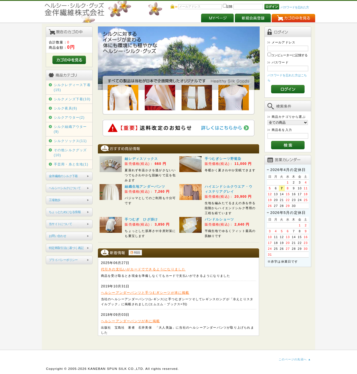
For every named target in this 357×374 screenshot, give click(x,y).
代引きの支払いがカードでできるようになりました (143, 269)
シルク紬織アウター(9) (70, 129)
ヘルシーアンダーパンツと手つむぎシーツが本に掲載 (145, 293)
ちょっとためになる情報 (65, 212)
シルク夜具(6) (65, 108)
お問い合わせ (57, 236)
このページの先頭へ (293, 359)
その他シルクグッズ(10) (70, 152)
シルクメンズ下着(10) (72, 99)
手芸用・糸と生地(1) (71, 164)
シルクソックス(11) (70, 141)
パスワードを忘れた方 (295, 7)
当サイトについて (60, 224)
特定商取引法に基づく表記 (66, 248)
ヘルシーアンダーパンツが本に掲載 (130, 321)
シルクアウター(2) (69, 117)
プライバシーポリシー (63, 259)
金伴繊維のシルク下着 (63, 176)
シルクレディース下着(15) (72, 87)
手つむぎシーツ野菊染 (223, 159)
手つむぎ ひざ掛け (141, 219)
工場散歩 (55, 200)
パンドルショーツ (219, 219)
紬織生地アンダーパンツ (145, 187)
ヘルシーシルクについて (65, 188)
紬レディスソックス (141, 159)
